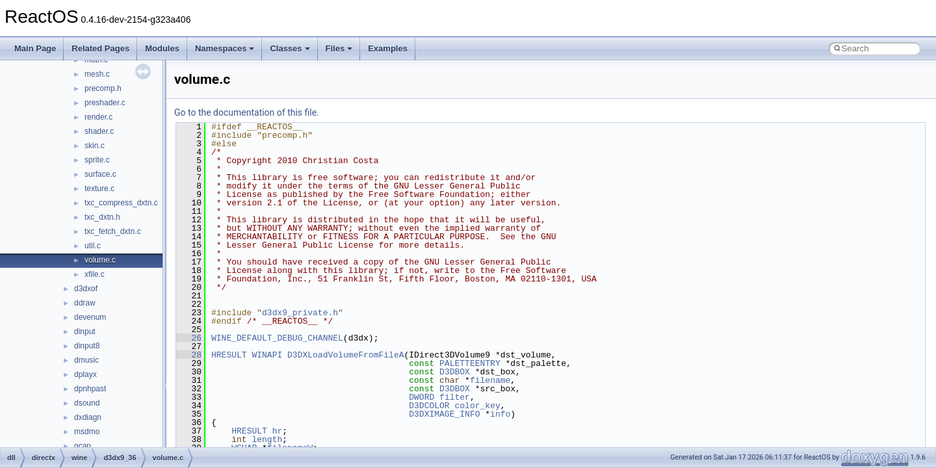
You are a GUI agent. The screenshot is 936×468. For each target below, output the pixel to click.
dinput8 (86, 345)
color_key (477, 405)
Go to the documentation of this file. (246, 112)
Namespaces (225, 48)
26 (189, 338)
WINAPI (267, 355)
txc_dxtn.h (102, 217)
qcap (82, 445)
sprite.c (97, 159)
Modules (162, 48)
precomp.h (103, 88)
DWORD (421, 397)
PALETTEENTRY (469, 363)
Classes (289, 48)
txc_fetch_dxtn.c (112, 231)
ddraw (85, 302)
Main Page (35, 48)
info (500, 414)
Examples (388, 48)
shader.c (99, 131)
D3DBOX (454, 372)
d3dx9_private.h (300, 312)
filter (454, 397)
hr (277, 431)
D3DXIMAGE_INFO (444, 414)
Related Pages (100, 48)
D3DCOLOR (429, 405)
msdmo (86, 431)
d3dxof (86, 288)
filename (490, 380)
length (267, 439)
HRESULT (229, 355)
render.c (98, 117)
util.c (92, 245)
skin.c (94, 145)
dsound (86, 403)
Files (339, 48)
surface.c (100, 174)
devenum (90, 317)
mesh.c (97, 74)
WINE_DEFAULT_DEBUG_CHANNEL (277, 338)
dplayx (85, 374)
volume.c (100, 260)
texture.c (99, 188)
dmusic (86, 360)
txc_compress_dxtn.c (121, 202)
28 (189, 355)
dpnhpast (90, 388)
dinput (85, 331)
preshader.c (104, 102)
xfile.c (94, 274)
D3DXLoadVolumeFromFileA (345, 355)
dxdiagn (87, 417)
